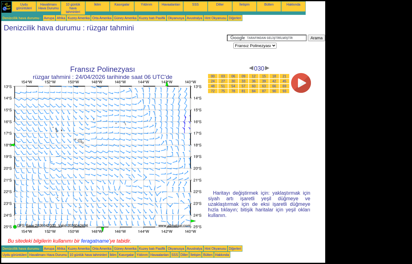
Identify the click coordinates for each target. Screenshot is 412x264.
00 (213, 76)
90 (274, 91)
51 (223, 86)
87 (264, 91)
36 (254, 81)
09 (244, 76)
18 (274, 76)
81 (244, 91)
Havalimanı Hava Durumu (48, 6)
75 (223, 91)
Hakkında (293, 4)
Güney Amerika (125, 18)
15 (264, 76)
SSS (195, 4)
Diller (220, 4)
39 (264, 81)
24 (213, 81)
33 (244, 81)
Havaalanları (171, 4)
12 (254, 76)
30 (233, 81)
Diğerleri (235, 18)
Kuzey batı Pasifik (152, 18)
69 (284, 86)
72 (213, 91)
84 (254, 91)
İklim (97, 4)
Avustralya (194, 18)
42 (274, 81)
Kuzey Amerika (79, 18)
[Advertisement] (114, 49)
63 (264, 86)
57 (244, 86)
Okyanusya (176, 18)
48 (213, 86)
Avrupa (49, 18)
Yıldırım (146, 4)
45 (284, 81)
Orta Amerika (101, 18)
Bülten (268, 4)
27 (223, 81)
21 (284, 76)
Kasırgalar (122, 4)
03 (223, 76)
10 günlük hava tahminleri (73, 8)
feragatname (95, 241)
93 (284, 91)
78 (233, 91)
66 (274, 86)
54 (233, 86)
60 (254, 86)
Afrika (61, 18)
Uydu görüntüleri (24, 6)
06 (233, 76)
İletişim (244, 4)
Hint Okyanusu (215, 18)
